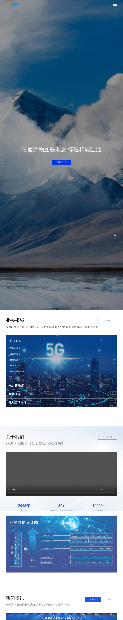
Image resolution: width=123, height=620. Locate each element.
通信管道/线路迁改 (16, 371)
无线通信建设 (14, 354)
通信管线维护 (14, 360)
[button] (115, 233)
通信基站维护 (14, 366)
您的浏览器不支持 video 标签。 (61, 526)
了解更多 (61, 162)
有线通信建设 (14, 348)
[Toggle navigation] (69, 4)
